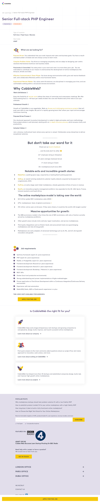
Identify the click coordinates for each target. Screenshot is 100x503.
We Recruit (19, 485)
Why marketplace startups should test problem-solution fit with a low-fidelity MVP (43, 402)
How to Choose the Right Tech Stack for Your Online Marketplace (37, 411)
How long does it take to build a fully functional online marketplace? (38, 408)
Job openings (6, 13)
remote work (33, 96)
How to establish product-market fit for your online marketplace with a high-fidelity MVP (45, 405)
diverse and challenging (56, 108)
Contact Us (20, 489)
